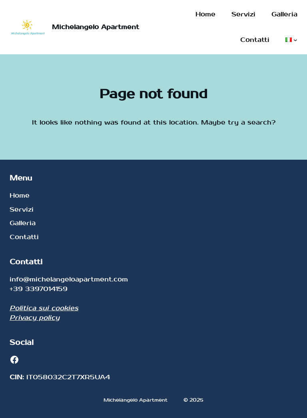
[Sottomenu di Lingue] (295, 40)
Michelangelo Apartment (95, 27)
